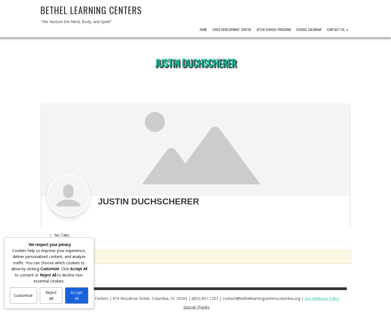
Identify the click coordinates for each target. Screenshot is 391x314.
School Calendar (309, 29)
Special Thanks (196, 307)
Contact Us (337, 29)
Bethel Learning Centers (91, 10)
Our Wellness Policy (322, 298)
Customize (23, 295)
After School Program (274, 29)
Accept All (77, 295)
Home (203, 29)
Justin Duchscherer (195, 62)
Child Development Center (232, 29)
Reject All (51, 295)
